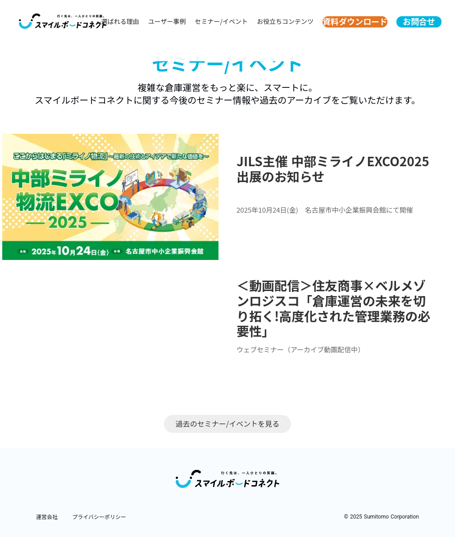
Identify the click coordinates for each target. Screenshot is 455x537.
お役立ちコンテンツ (285, 21)
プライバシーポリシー (99, 516)
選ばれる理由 (120, 21)
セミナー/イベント (221, 21)
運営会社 (47, 516)
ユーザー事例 (167, 21)
